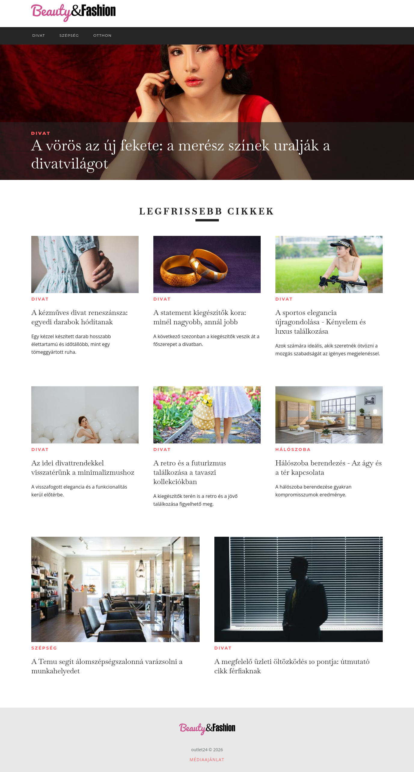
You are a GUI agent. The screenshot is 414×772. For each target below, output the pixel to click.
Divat (41, 133)
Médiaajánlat (207, 759)
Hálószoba (293, 449)
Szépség (44, 648)
